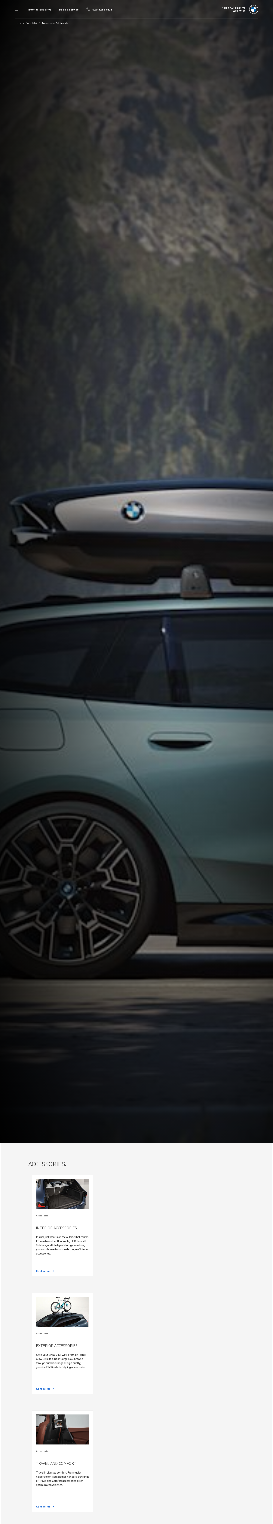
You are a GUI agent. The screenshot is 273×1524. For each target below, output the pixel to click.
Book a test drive (39, 9)
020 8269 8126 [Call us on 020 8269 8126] (102, 9)
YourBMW (31, 23)
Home (18, 23)
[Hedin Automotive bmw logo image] (240, 9)
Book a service (68, 9)
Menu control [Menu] (17, 9)
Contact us (43, 1271)
